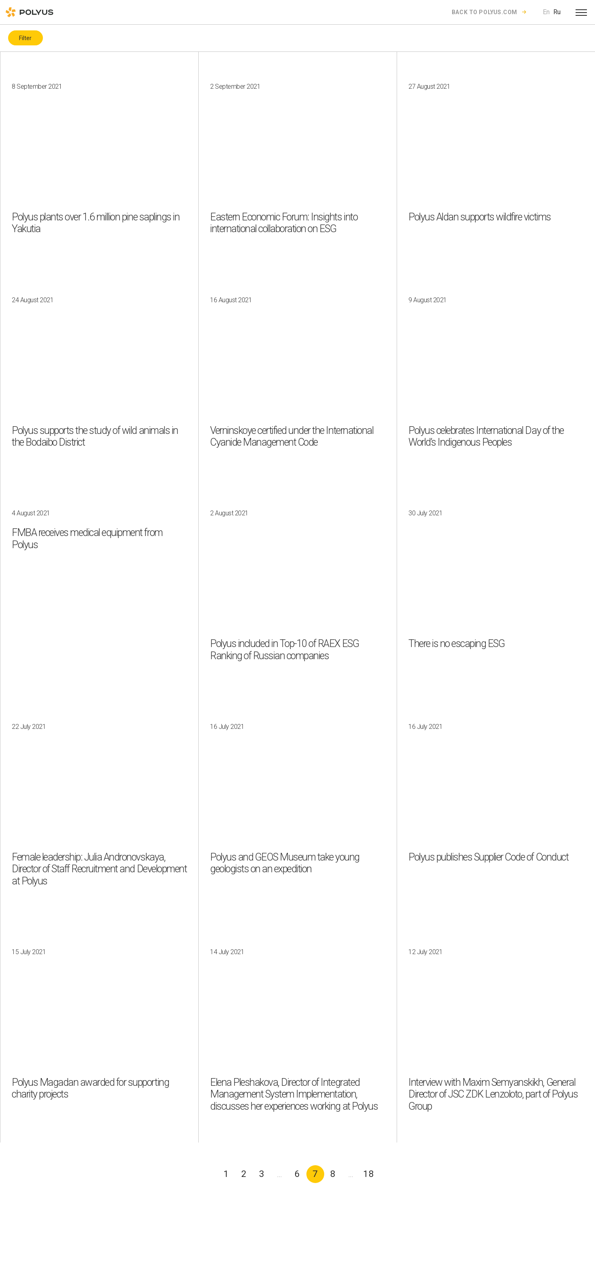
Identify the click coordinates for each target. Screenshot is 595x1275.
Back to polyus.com (484, 12)
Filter (25, 38)
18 (368, 1174)
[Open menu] (581, 12)
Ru (557, 12)
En (546, 12)
